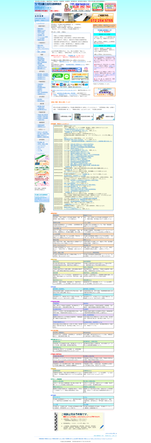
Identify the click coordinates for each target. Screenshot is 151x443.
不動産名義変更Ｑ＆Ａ (59, 322)
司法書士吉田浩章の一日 (104, 30)
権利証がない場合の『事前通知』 (79, 159)
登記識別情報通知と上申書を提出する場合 (81, 201)
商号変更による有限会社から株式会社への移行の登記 (84, 180)
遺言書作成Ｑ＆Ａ (42, 109)
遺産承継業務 (40, 59)
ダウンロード (40, 147)
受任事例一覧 (40, 142)
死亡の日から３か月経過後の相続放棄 (80, 160)
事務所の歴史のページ (70, 207)
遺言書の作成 (40, 106)
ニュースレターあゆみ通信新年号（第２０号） (76, 150)
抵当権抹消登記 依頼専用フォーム (93, 322)
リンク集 (39, 150)
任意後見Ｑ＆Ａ (41, 78)
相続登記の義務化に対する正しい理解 (80, 153)
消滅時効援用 (40, 125)
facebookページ (63, 94)
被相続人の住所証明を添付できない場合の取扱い (83, 184)
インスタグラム (73, 94)
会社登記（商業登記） (59, 332)
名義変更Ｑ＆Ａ (41, 94)
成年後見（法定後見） (43, 74)
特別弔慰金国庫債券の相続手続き (79, 162)
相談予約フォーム (64, 61)
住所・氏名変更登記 (42, 92)
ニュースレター (41, 145)
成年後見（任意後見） (43, 75)
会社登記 (39, 99)
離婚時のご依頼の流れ (43, 137)
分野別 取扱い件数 (42, 144)
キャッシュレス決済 (89, 228)
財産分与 (39, 90)
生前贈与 (39, 89)
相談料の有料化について (76, 148)
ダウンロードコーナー (70, 172)
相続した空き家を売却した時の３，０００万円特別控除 (84, 154)
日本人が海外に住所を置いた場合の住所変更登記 (83, 189)
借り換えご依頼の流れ (43, 133)
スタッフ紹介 (40, 33)
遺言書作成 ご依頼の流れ (91, 341)
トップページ (40, 23)
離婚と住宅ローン (42, 135)
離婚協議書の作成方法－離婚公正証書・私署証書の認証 (84, 165)
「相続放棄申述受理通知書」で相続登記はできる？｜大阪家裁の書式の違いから (91, 141)
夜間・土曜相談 (41, 52)
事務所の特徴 (40, 32)
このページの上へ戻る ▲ (111, 433)
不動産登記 (40, 84)
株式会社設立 (40, 101)
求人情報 (86, 404)
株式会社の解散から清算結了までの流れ (80, 157)
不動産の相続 (40, 60)
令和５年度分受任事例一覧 (71, 186)
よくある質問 (40, 38)
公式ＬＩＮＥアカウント (79, 61)
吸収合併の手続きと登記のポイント (79, 151)
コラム (39, 148)
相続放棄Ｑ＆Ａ (41, 68)
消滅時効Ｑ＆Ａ (41, 126)
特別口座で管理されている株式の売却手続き (82, 144)
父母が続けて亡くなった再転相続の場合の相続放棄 (83, 198)
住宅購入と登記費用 (42, 118)
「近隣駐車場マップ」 (70, 204)
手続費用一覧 (40, 35)
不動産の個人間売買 (42, 115)
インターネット (70, 90)
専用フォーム (67, 138)
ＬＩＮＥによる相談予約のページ (72, 208)
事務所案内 (40, 28)
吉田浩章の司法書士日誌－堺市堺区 (66, 93)
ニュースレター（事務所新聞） (92, 252)
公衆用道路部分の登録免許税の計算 (79, 190)
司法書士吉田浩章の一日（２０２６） (75, 129)
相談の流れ (40, 45)
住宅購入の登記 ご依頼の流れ (92, 361)
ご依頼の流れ (40, 65)
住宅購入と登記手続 (42, 116)
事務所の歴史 (40, 40)
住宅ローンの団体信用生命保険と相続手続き (82, 156)
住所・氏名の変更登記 (70, 183)
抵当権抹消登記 (41, 87)
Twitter (55, 94)
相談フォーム (40, 47)
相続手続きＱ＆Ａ (42, 67)
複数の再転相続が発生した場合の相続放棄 (81, 145)
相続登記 (39, 86)
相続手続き (40, 57)
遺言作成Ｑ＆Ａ (57, 347)
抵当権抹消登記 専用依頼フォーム (75, 64)
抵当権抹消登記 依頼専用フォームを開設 (75, 175)
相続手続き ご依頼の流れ (91, 272)
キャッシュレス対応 (42, 36)
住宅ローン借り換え (42, 132)
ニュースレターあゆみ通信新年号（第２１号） (76, 130)
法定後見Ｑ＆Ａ (41, 77)
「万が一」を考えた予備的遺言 (78, 181)
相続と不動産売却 (42, 62)
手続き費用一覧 (57, 228)
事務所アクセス (41, 30)
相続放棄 (39, 63)
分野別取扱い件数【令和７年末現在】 (74, 139)
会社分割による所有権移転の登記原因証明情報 (82, 147)
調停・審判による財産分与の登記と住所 (80, 163)
